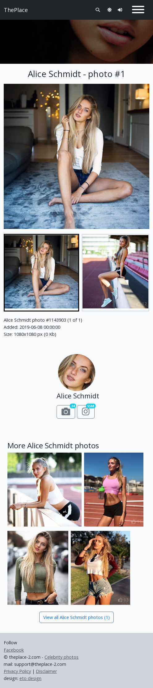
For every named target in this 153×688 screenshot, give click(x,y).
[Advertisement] (76, 39)
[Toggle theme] (109, 9)
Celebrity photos (62, 657)
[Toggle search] (97, 9)
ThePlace (16, 10)
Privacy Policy (17, 671)
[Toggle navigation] (138, 9)
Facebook (14, 650)
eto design (30, 678)
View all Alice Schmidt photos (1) (76, 617)
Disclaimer (46, 671)
